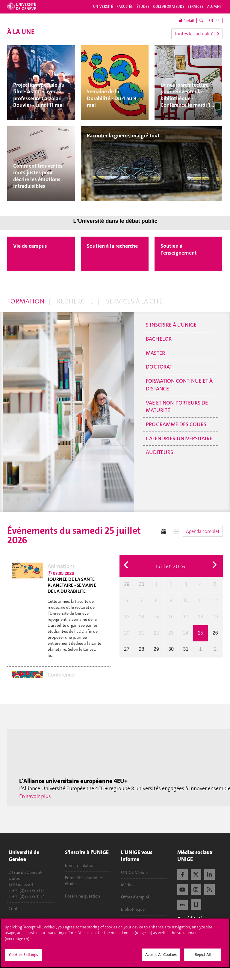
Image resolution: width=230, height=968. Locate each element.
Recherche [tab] (75, 301)
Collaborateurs (168, 6)
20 (126, 632)
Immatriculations (80, 865)
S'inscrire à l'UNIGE (171, 324)
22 (156, 632)
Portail (186, 20)
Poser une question (82, 896)
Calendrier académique (142, 921)
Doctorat (159, 366)
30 (141, 584)
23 (171, 632)
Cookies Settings (23, 958)
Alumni (214, 6)
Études (143, 6)
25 (200, 632)
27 (126, 649)
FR (218, 20)
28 (141, 649)
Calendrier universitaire (179, 438)
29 (126, 584)
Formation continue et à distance (179, 384)
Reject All (203, 958)
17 (185, 616)
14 (141, 616)
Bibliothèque (133, 909)
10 (185, 600)
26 (215, 632)
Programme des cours (176, 424)
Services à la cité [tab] (134, 301)
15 (156, 616)
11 (200, 600)
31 (185, 649)
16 (171, 616)
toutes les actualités (197, 34)
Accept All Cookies (161, 958)
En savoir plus (35, 796)
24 (185, 632)
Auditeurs (159, 452)
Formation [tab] (25, 301)
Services (196, 6)
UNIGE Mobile (134, 872)
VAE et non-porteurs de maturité (177, 406)
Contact (16, 908)
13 (126, 616)
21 (141, 632)
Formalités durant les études (84, 880)
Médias (127, 884)
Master (155, 353)
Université (103, 6)
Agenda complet (203, 531)
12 (215, 600)
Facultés (124, 6)
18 (200, 616)
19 (215, 616)
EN (211, 20)
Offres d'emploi (135, 897)
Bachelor (159, 338)
